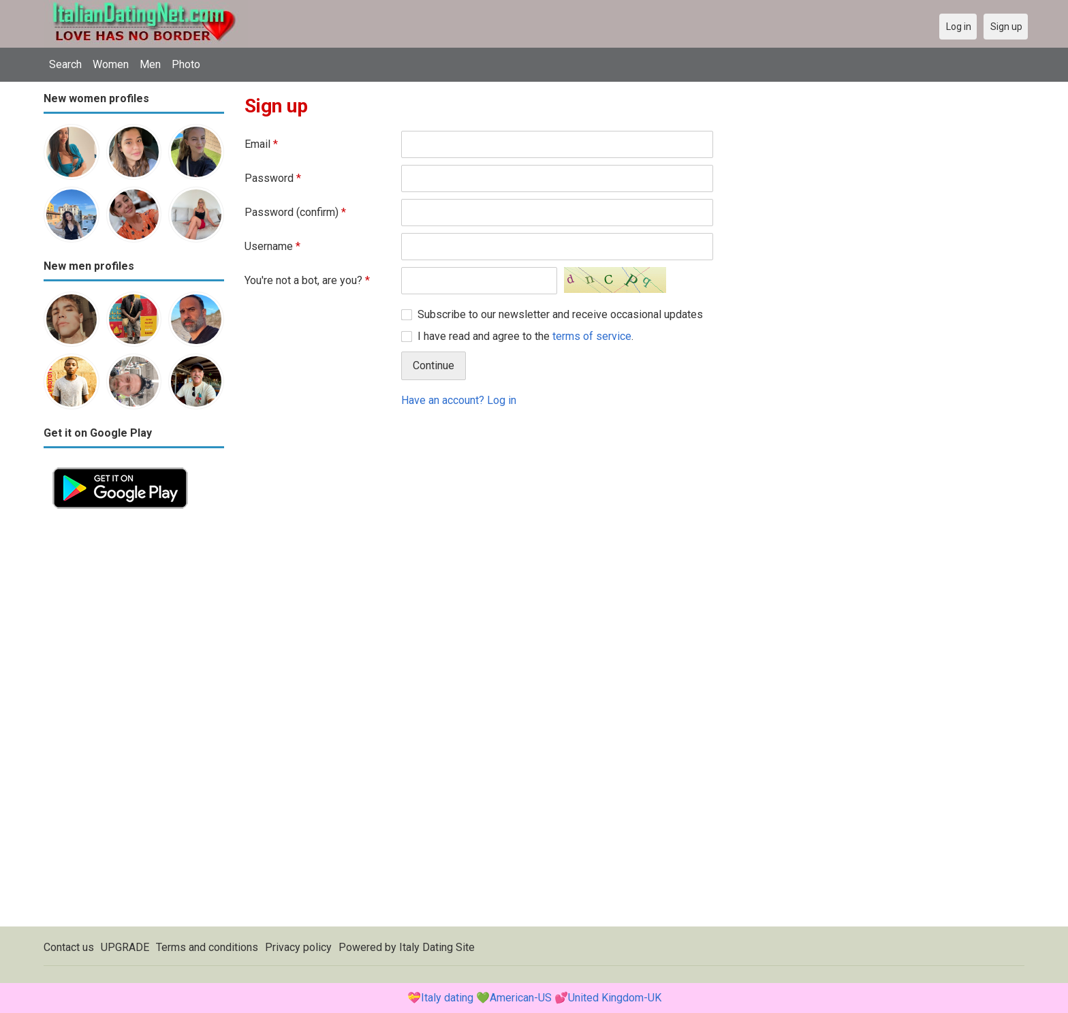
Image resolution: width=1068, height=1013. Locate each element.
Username (272, 246)
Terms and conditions (207, 947)
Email (261, 144)
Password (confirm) (295, 212)
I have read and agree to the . (525, 336)
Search (65, 64)
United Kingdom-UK (614, 997)
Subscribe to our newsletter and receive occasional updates (560, 314)
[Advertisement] (134, 722)
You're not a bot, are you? (307, 280)
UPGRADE (125, 947)
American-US (521, 997)
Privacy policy (298, 947)
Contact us (69, 947)
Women (111, 64)
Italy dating (447, 997)
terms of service (591, 336)
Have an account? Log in (458, 400)
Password (273, 178)
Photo (186, 64)
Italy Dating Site (437, 947)
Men (150, 64)
